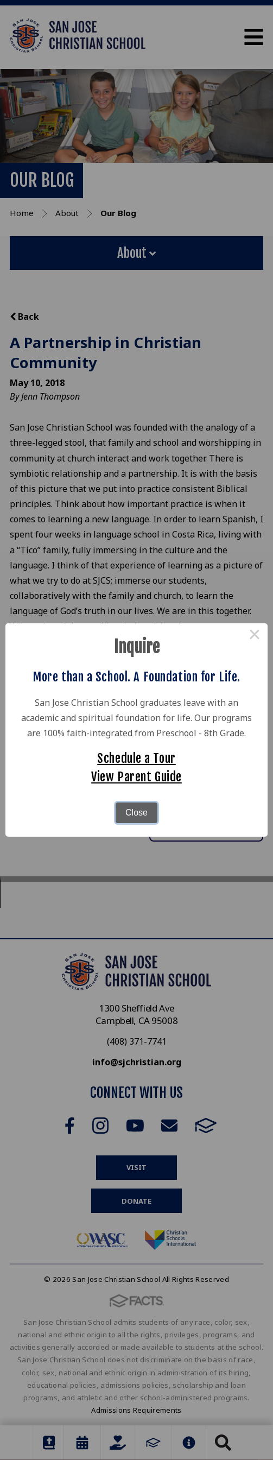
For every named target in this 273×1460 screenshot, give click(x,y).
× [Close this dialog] (254, 636)
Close (136, 812)
